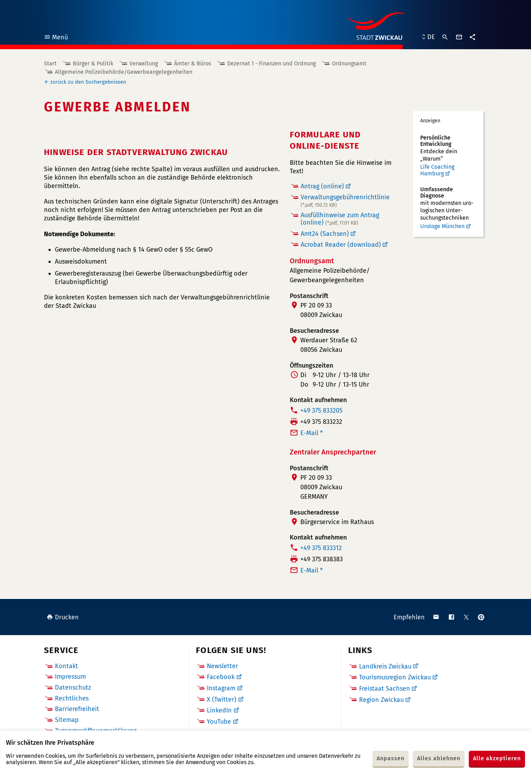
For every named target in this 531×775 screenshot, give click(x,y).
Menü (56, 38)
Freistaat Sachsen (384, 688)
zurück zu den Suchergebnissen (88, 82)
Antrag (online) (322, 186)
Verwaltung (143, 63)
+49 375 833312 (321, 548)
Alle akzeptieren (497, 758)
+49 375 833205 (321, 410)
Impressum (70, 676)
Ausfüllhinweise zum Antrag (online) (340, 218)
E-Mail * (311, 433)
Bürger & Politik (93, 63)
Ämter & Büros (192, 63)
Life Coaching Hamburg (437, 170)
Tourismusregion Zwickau (395, 677)
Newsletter (222, 666)
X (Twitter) (221, 699)
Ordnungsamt (349, 63)
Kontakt (66, 666)
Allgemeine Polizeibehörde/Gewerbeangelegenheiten (123, 72)
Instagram (221, 688)
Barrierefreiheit (77, 709)
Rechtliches (72, 698)
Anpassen (390, 758)
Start (50, 63)
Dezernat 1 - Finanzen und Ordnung (271, 63)
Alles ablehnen (438, 758)
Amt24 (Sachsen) (325, 234)
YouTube (219, 721)
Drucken (63, 617)
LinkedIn (219, 710)
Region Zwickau (381, 700)
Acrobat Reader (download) (341, 244)
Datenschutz (73, 687)
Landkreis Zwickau (385, 666)
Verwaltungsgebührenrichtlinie (345, 200)
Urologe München (442, 226)
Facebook (221, 677)
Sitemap (67, 720)
